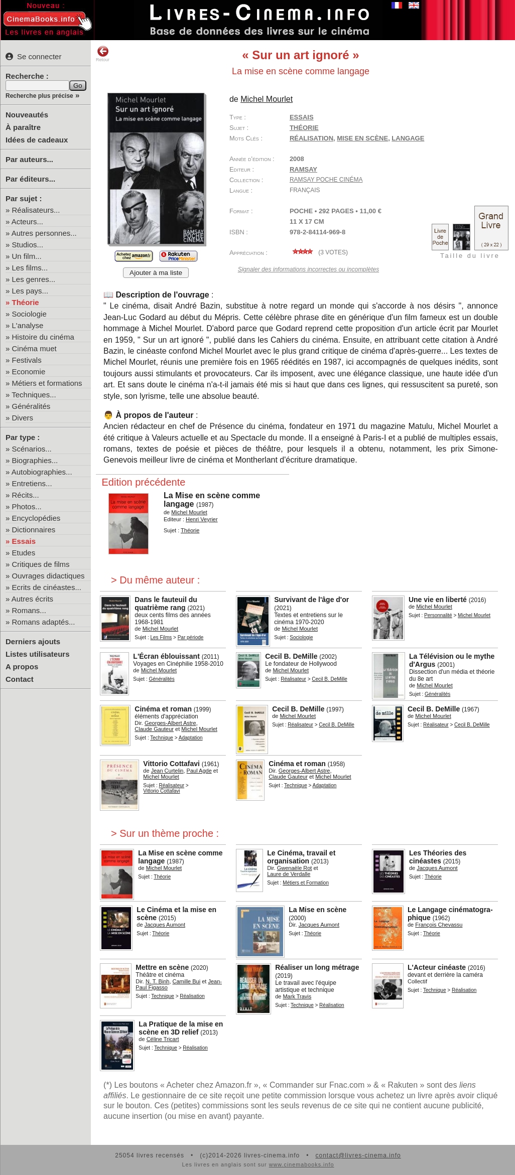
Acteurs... (27, 221)
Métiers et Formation (306, 883)
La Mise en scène (317, 910)
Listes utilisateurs (38, 654)
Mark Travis (297, 996)
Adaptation (191, 738)
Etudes (24, 552)
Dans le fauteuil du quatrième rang (166, 604)
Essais (24, 541)
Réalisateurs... (36, 210)
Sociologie (29, 314)
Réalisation (192, 996)
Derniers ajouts (33, 641)
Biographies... (35, 460)
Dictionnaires (34, 529)
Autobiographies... (42, 472)
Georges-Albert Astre (170, 723)
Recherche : (27, 76)
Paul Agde (199, 771)
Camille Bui (187, 981)
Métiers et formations (47, 383)
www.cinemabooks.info (301, 1164)
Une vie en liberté (438, 600)
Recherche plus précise (39, 95)
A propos (22, 666)
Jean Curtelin (167, 771)
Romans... (29, 610)
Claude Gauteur (154, 729)
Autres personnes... (44, 233)
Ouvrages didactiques (48, 575)
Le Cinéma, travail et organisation (301, 857)
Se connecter (33, 56)
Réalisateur (293, 679)
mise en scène (362, 138)
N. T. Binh (158, 981)
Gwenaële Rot (294, 868)
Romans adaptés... (43, 622)
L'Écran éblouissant (166, 656)
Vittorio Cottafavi (171, 764)
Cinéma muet (34, 348)
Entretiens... (32, 483)
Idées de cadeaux (37, 139)
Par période (191, 637)
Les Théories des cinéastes (437, 857)
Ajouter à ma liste (156, 272)
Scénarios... (32, 449)
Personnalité (438, 615)
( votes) (319, 252)
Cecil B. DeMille (291, 656)
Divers (23, 417)
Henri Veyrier (202, 519)
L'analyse (28, 325)
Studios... (28, 244)
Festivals (27, 360)
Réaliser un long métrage (317, 967)
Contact (20, 679)
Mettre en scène (162, 967)
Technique (161, 738)
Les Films (161, 637)
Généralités (31, 406)
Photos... (27, 506)
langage (408, 138)
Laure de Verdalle (288, 874)
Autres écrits (32, 599)
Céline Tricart (163, 1039)
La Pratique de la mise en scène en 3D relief (181, 1028)
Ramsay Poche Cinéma (326, 179)
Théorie (25, 302)
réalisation (311, 138)
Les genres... (34, 279)
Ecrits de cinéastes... (46, 587)
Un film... (27, 256)
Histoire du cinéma (43, 337)
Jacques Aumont (437, 868)
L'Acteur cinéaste (437, 967)
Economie (29, 371)
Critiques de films (41, 564)
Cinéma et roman (163, 709)
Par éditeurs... (30, 179)
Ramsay (303, 169)
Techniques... (34, 394)
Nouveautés (27, 114)
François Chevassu (438, 925)
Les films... (30, 267)
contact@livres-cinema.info (358, 1155)
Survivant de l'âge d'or (311, 600)
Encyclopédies (36, 518)
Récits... (25, 495)
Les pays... (30, 290)
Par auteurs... (29, 159)
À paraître (23, 127)
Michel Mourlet (266, 99)
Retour (102, 53)
